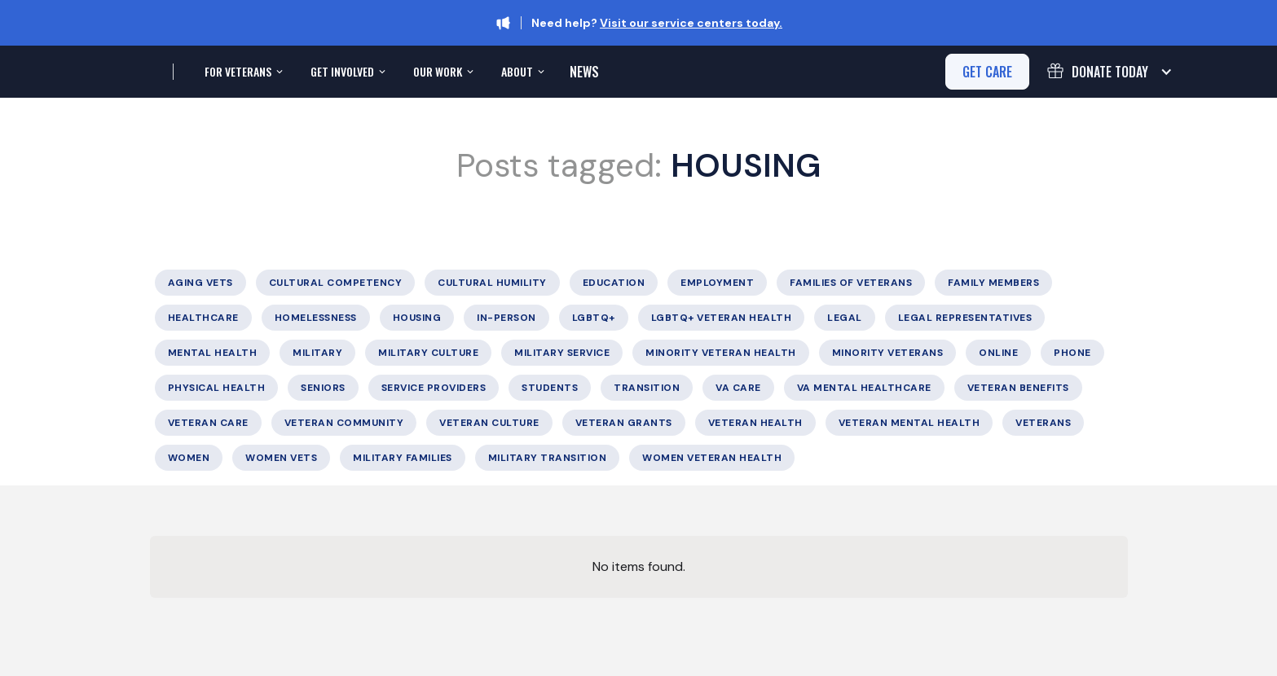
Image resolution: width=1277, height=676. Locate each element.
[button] (242, 72)
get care (987, 71)
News (584, 71)
